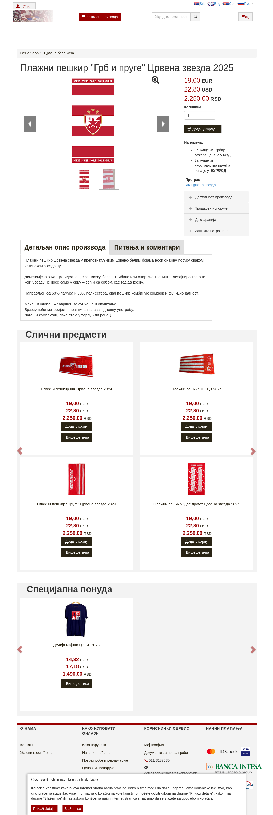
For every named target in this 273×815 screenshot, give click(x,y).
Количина (192, 107)
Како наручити (94, 745)
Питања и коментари (147, 247)
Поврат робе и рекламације (105, 760)
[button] (24, 5)
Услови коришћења (36, 753)
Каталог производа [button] (100, 17)
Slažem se (72, 809)
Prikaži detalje (44, 809)
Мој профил (154, 745)
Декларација (202, 220)
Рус (244, 4)
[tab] (216, 196)
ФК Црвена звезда (200, 185)
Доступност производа (210, 197)
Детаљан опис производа (65, 247)
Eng (214, 4)
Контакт (26, 745)
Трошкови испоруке (208, 208)
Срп (229, 4)
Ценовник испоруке (98, 768)
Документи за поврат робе (166, 753)
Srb (199, 4)
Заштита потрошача (208, 231)
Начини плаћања (96, 753)
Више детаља (77, 437)
